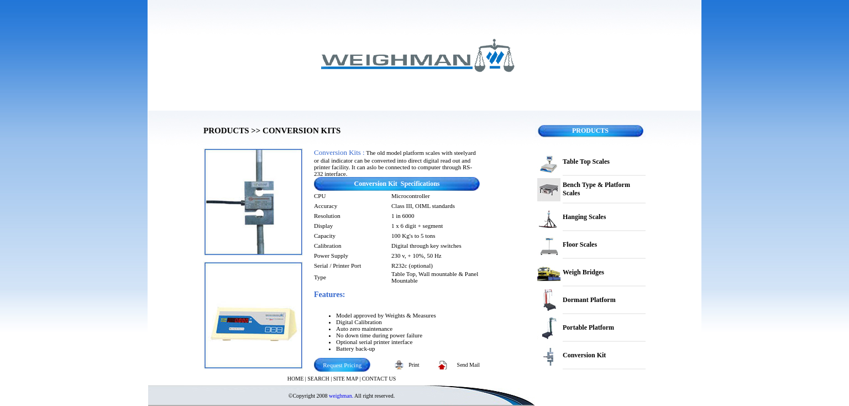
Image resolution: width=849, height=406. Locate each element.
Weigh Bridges (583, 272)
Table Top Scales (586, 161)
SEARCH (318, 379)
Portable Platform (588, 327)
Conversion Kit (584, 355)
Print (413, 365)
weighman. (341, 396)
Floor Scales (580, 244)
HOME (295, 379)
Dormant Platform (589, 300)
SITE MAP (345, 379)
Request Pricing (342, 365)
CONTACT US (379, 379)
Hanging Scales (584, 217)
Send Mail (468, 365)
